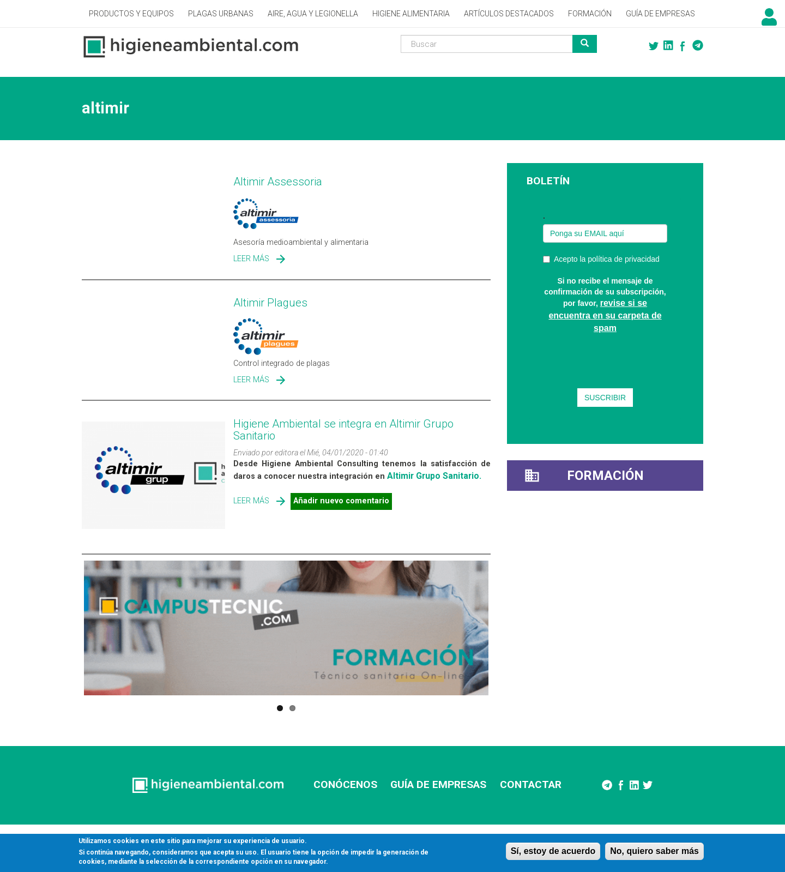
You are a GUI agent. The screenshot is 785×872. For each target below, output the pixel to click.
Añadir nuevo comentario (341, 501)
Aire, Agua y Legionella (313, 13)
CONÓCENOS (345, 784)
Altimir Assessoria (277, 181)
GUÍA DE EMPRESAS (438, 784)
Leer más (251, 258)
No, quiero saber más (654, 851)
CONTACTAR (530, 784)
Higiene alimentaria (411, 13)
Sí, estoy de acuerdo (553, 851)
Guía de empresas (660, 13)
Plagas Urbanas (220, 13)
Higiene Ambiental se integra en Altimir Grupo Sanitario (343, 429)
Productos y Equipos (131, 13)
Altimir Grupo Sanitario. (434, 476)
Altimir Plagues (270, 302)
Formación (590, 13)
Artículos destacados (509, 13)
